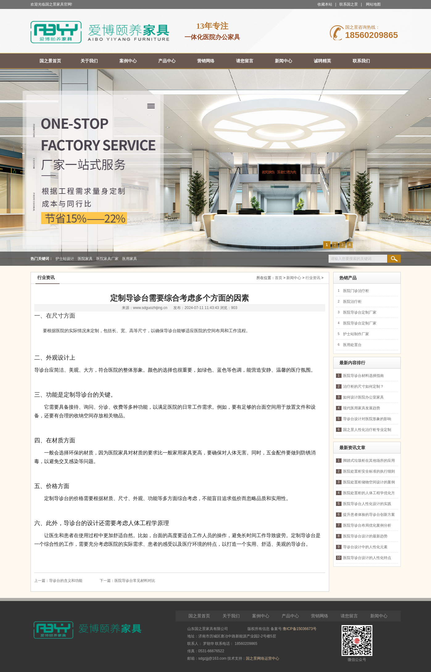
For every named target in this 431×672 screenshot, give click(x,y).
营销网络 (319, 615)
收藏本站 (324, 4)
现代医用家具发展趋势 (361, 408)
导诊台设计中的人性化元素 (365, 547)
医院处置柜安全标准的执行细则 (369, 471)
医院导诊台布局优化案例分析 (367, 525)
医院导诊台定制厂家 (359, 312)
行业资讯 (312, 278)
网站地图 (373, 4)
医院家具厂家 (107, 259)
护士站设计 (65, 259)
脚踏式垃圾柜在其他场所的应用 (369, 460)
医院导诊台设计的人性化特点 (367, 558)
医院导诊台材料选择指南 (363, 376)
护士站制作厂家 (356, 334)
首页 (278, 278)
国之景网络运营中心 (262, 658)
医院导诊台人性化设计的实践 (367, 504)
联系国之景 (348, 4)
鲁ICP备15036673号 (300, 629)
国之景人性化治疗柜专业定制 (367, 430)
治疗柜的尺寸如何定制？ (363, 386)
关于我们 (231, 615)
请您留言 (349, 615)
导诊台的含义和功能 (65, 580)
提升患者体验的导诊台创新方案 (369, 514)
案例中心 (260, 615)
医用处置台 (352, 345)
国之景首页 (199, 615)
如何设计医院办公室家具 (363, 397)
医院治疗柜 (352, 301)
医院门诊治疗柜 (356, 291)
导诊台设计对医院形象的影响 (367, 419)
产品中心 (290, 615)
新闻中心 (293, 278)
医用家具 (129, 259)
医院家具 (85, 259)
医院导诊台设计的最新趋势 (365, 536)
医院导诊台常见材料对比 (134, 580)
